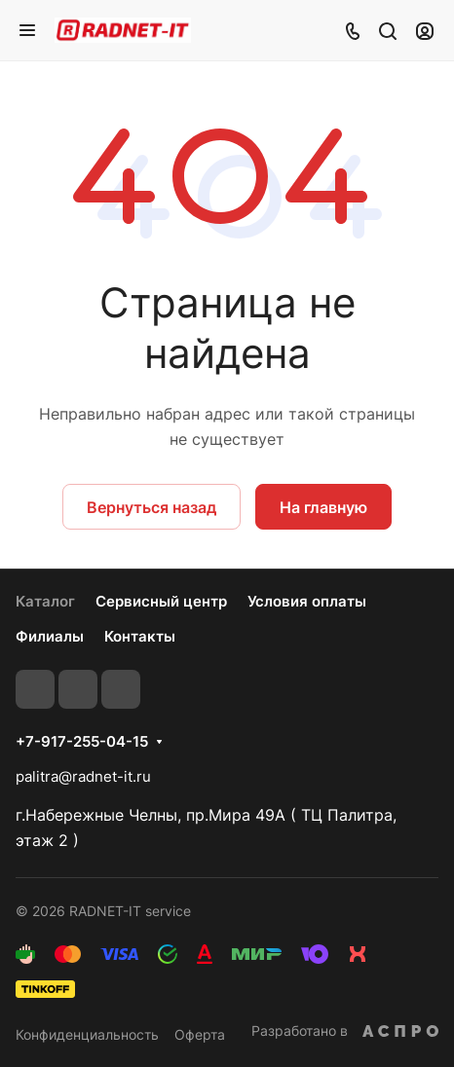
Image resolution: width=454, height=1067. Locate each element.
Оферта (199, 1034)
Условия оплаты (306, 601)
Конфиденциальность (87, 1034)
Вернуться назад (151, 507)
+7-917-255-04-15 (82, 742)
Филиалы (50, 636)
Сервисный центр (161, 601)
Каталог (45, 601)
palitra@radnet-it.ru (83, 776)
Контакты (139, 636)
